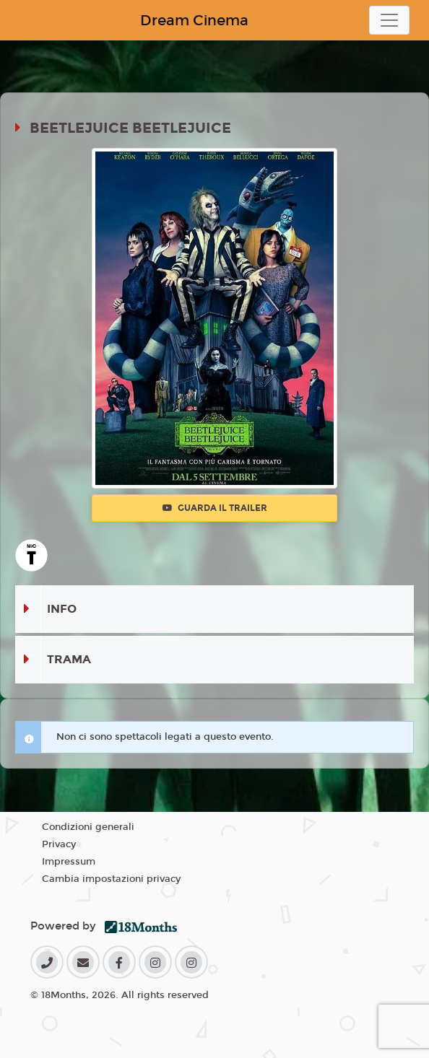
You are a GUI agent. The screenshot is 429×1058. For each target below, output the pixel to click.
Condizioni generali (88, 827)
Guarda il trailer (214, 508)
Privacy (59, 844)
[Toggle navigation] (389, 20)
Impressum (68, 861)
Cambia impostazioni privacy (111, 879)
